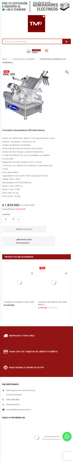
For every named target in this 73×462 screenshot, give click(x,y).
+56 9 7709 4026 (12, 399)
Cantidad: (6, 214)
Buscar (66, 41)
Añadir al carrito (24, 229)
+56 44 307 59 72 (13, 404)
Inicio (4, 59)
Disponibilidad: (8, 209)
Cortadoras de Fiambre (23, 59)
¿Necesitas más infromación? (24, 241)
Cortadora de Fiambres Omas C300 (19, 302)
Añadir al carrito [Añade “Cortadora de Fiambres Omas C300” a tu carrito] (31, 273)
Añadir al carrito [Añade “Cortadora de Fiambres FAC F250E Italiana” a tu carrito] (66, 273)
